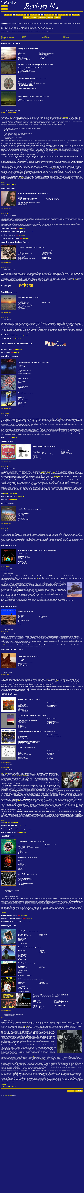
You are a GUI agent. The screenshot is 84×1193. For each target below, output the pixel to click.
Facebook (3, 182)
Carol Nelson (4, 38)
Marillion (56, 680)
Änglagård (10, 117)
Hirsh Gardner (12, 1086)
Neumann (44, 36)
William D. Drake (7, 493)
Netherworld (45, 35)
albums (45, 31)
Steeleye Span (13, 640)
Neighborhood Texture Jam (7, 37)
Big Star (75, 279)
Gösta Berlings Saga (64, 117)
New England (66, 37)
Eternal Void (14, 822)
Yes (19, 800)
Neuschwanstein (46, 37)
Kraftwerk (54, 168)
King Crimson (21, 177)
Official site (3, 602)
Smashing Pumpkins (22, 775)
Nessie (23, 37)
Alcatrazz (41, 1059)
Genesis (72, 577)
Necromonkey (4, 35)
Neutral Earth (66, 35)
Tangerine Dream (33, 168)
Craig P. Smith (4, 773)
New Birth (65, 36)
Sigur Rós (56, 149)
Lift (37, 578)
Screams (26, 1026)
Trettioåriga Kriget (57, 418)
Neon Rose (24, 35)
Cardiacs (15, 493)
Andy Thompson (8, 1095)
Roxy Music (13, 775)
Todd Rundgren (31, 1056)
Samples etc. (6, 184)
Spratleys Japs (56, 476)
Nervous (24, 36)
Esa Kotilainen (4, 644)
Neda (2, 36)
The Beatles (28, 484)
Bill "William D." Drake (49, 472)
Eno (9, 775)
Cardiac (42, 472)
